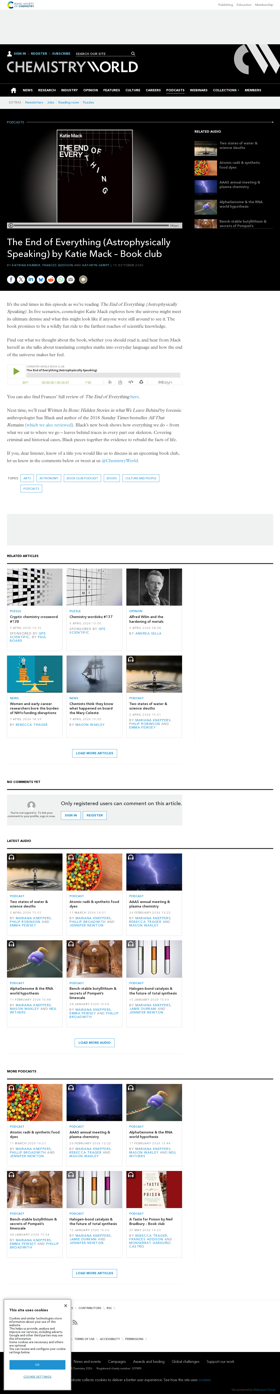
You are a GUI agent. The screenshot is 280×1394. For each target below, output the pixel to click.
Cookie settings (37, 1376)
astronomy (48, 478)
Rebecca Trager (32, 725)
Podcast (136, 698)
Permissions (134, 1339)
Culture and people (140, 478)
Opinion (135, 611)
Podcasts (15, 122)
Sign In (20, 54)
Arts (27, 478)
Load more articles (94, 753)
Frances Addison (57, 265)
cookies (205, 1380)
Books (112, 478)
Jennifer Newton (86, 925)
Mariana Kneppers (153, 720)
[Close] (66, 1306)
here (134, 396)
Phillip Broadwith (87, 922)
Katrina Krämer (26, 265)
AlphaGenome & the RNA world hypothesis (241, 204)
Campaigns (117, 1361)
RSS (109, 1308)
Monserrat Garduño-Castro (150, 1244)
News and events (87, 1361)
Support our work (220, 1361)
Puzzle (15, 611)
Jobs (50, 102)
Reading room (68, 102)
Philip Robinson (144, 724)
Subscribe (61, 54)
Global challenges (185, 1361)
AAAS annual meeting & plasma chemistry (240, 184)
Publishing (225, 5)
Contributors (90, 1308)
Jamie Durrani (143, 1009)
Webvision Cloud (264, 1389)
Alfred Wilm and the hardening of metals (146, 619)
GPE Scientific (28, 635)
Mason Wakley (90, 725)
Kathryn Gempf (96, 265)
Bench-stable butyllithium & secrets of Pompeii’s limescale (243, 226)
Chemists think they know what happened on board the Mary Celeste (91, 708)
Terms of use (84, 1339)
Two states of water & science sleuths (238, 145)
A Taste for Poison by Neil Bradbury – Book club (151, 1221)
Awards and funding (148, 1361)
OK (37, 1364)
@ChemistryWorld (120, 460)
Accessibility (110, 1339)
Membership (264, 5)
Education (244, 5)
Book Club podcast (82, 478)
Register (39, 54)
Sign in (71, 815)
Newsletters (34, 102)
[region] (37, 1344)
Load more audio (95, 1043)
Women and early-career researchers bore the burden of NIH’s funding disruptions (34, 708)
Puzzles (88, 102)
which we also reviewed (49, 425)
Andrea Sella (148, 633)
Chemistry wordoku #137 (91, 617)
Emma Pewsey (142, 727)
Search (133, 53)
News (14, 698)
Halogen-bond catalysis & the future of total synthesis (153, 990)
